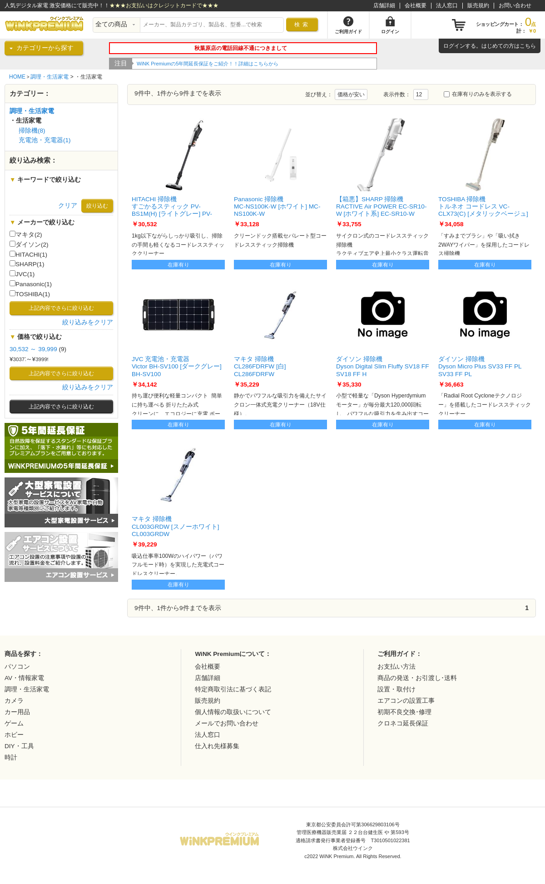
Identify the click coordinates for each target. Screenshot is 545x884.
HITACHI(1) (28, 254)
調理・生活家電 (49, 77)
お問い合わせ (515, 5)
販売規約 (478, 5)
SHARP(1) (27, 264)
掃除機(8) (32, 130)
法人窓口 (447, 5)
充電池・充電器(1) (45, 140)
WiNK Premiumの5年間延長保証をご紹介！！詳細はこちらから (207, 63)
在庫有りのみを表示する (478, 94)
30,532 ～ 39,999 (33, 349)
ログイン (454, 46)
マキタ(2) (26, 234)
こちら (528, 46)
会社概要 (415, 5)
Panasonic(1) (31, 284)
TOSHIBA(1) (30, 294)
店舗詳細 (384, 5)
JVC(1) (22, 274)
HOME (17, 77)
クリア (67, 205)
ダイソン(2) (29, 244)
